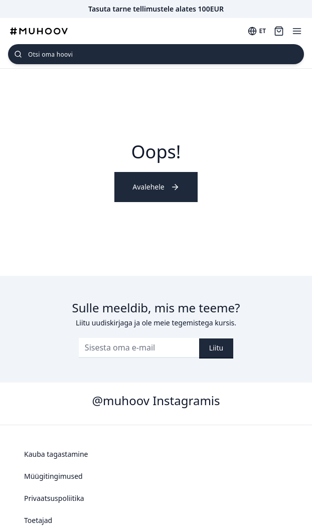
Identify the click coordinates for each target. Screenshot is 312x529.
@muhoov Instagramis (156, 400)
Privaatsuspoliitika (54, 498)
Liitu (216, 347)
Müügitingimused (53, 476)
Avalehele (155, 187)
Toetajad (38, 520)
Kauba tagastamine (56, 454)
